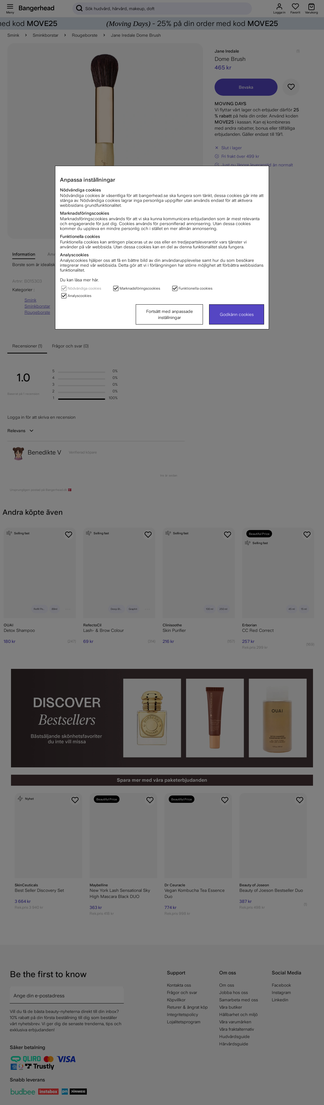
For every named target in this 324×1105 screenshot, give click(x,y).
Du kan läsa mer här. (79, 279)
